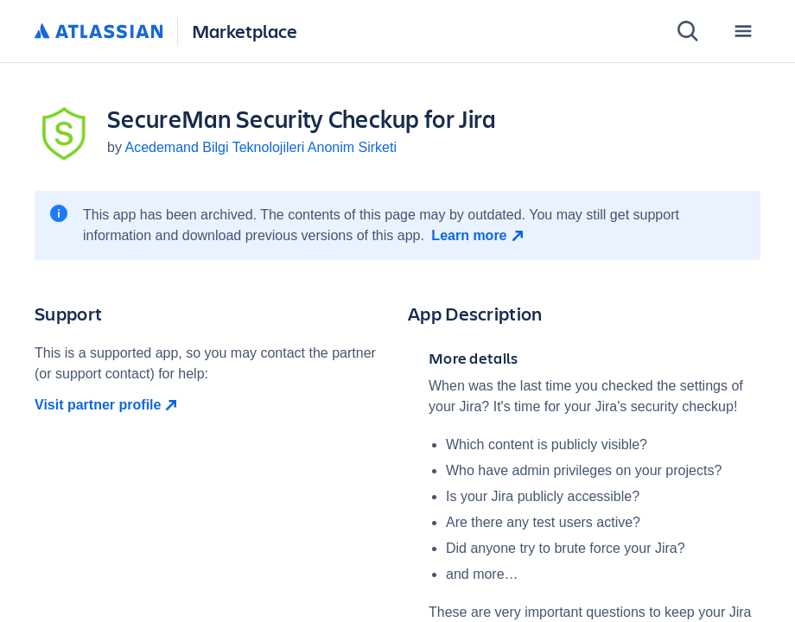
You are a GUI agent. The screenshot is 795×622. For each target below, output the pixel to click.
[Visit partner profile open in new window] (211, 405)
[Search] (688, 31)
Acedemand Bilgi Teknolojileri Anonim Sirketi (260, 147)
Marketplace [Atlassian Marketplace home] (244, 30)
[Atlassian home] (99, 32)
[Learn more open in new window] (479, 235)
